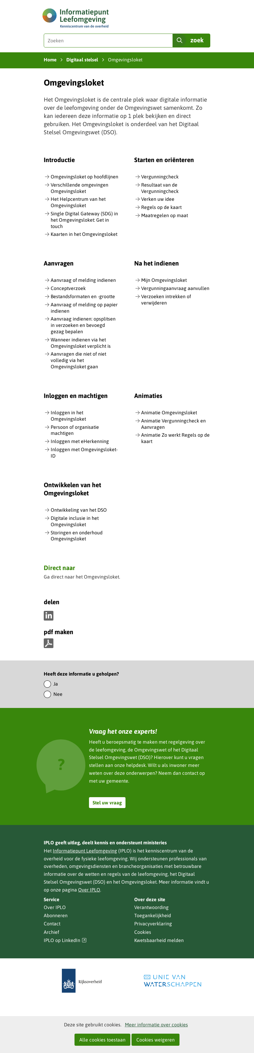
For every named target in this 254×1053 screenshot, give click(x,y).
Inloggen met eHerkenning (80, 441)
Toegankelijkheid (152, 915)
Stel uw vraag (107, 802)
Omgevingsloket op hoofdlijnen (84, 176)
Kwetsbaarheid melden (159, 940)
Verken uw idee (157, 199)
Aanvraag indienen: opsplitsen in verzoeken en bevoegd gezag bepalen (83, 325)
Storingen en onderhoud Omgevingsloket (77, 536)
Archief (51, 932)
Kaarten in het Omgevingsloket (84, 234)
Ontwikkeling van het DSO (79, 510)
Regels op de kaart (161, 207)
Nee (57, 694)
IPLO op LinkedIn (65, 940)
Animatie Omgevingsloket (169, 412)
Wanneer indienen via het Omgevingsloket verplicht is (81, 343)
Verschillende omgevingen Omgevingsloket (79, 188)
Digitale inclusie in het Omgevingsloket (75, 521)
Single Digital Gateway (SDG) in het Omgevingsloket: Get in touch (84, 220)
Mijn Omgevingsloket (164, 280)
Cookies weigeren (155, 1039)
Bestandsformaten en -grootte (83, 296)
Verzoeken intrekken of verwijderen (166, 299)
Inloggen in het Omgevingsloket (68, 416)
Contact (52, 923)
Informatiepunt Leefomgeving (85, 850)
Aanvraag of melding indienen (83, 280)
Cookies (142, 932)
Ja (55, 683)
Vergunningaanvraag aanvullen (175, 288)
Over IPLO (89, 889)
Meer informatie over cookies (156, 1024)
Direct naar (59, 568)
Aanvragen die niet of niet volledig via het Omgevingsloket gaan (78, 360)
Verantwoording (151, 907)
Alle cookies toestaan (102, 1039)
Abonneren (56, 915)
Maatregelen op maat (164, 215)
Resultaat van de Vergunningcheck (160, 188)
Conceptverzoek (68, 288)
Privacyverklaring (153, 923)
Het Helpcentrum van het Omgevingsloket (78, 202)
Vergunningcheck (160, 176)
